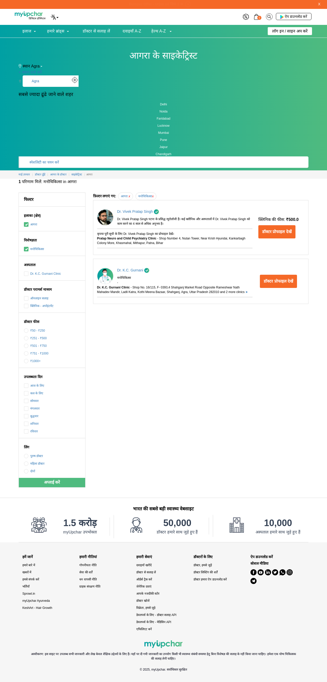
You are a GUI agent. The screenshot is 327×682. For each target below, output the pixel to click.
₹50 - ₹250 (34, 330)
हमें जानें (27, 557)
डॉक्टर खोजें (142, 601)
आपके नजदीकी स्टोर (147, 593)
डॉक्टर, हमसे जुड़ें (203, 565)
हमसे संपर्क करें (30, 579)
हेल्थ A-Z (159, 31)
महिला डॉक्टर (34, 463)
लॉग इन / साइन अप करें (290, 31)
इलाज (26, 31)
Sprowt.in (28, 593)
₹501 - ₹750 (35, 346)
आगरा (30, 224)
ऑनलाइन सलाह (36, 298)
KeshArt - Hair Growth (37, 608)
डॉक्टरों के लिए (203, 557)
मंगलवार (32, 408)
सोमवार (31, 401)
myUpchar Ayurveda (36, 601)
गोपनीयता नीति (87, 565)
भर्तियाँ (25, 586)
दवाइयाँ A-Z (132, 31)
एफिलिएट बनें (144, 629)
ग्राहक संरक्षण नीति (89, 586)
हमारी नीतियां (88, 557)
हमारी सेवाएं (144, 557)
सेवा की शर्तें (86, 572)
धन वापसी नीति (88, 579)
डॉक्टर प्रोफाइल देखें (277, 232)
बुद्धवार (31, 416)
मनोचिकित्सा (34, 249)
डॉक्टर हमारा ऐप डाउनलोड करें (210, 579)
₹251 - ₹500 (35, 338)
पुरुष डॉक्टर (33, 456)
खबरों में (26, 572)
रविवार (31, 431)
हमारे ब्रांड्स (55, 31)
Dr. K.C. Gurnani (133, 270)
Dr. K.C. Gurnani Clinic (42, 273)
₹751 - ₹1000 (36, 353)
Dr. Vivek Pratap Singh (138, 211)
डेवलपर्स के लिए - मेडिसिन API (153, 622)
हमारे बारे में (28, 565)
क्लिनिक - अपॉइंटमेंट (38, 306)
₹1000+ (32, 361)
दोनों (29, 471)
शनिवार (31, 423)
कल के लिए (33, 393)
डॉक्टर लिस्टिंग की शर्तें (206, 572)
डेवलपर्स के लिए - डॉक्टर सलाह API (156, 615)
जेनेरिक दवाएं (143, 586)
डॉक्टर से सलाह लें (96, 31)
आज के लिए (34, 385)
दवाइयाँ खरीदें (143, 565)
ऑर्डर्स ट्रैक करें (144, 579)
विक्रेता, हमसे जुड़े (145, 608)
